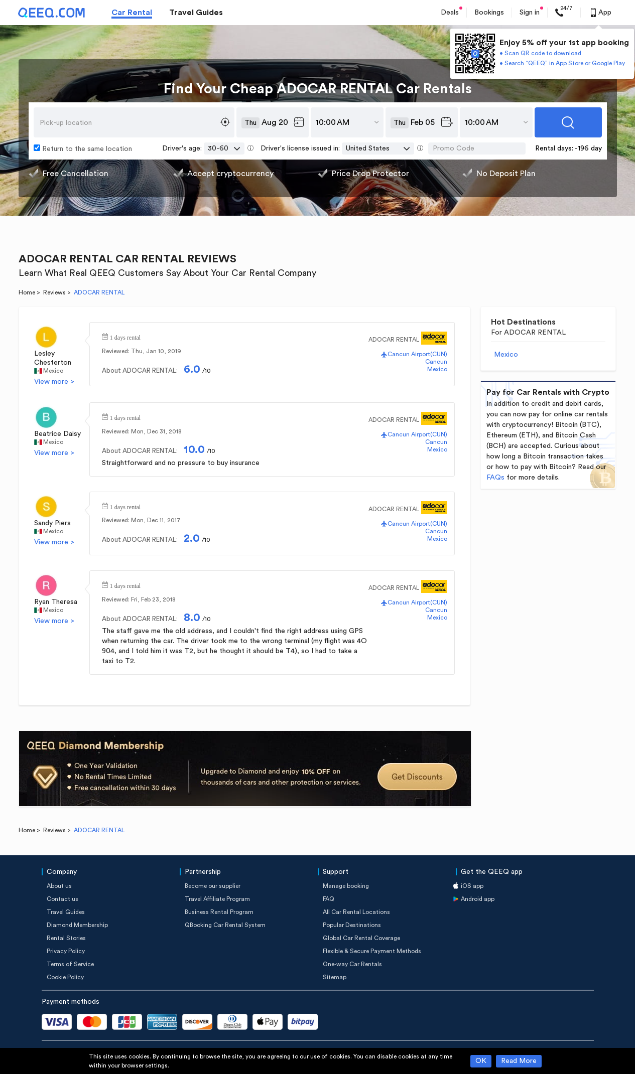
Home (27, 292)
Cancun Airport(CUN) (417, 354)
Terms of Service (70, 964)
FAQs (495, 477)
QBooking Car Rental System (225, 925)
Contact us (62, 899)
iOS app (472, 886)
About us (59, 886)
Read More (519, 1060)
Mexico (53, 371)
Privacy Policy (66, 951)
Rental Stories (66, 938)
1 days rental (125, 337)
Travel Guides (196, 13)
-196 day (588, 148)
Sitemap (334, 977)
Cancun (436, 362)
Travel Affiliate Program (217, 899)
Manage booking (346, 886)
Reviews (54, 292)
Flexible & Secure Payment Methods (372, 951)
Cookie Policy (65, 977)
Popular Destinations (352, 925)
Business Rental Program (219, 912)
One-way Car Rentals (352, 964)
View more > (54, 381)
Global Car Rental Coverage (361, 938)
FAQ (328, 899)
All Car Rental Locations (356, 912)
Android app (477, 899)
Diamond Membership (77, 925)
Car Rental (131, 13)
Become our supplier (212, 886)
